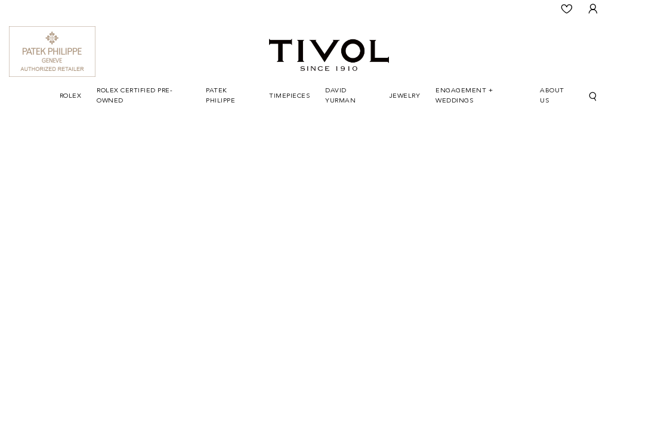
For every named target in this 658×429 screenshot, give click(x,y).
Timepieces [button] (289, 96)
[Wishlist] (567, 9)
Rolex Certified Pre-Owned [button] (134, 96)
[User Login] (593, 9)
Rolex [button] (71, 96)
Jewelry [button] (405, 96)
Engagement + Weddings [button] (464, 96)
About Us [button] (552, 96)
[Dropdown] (70, 96)
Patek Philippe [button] (220, 96)
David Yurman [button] (340, 96)
